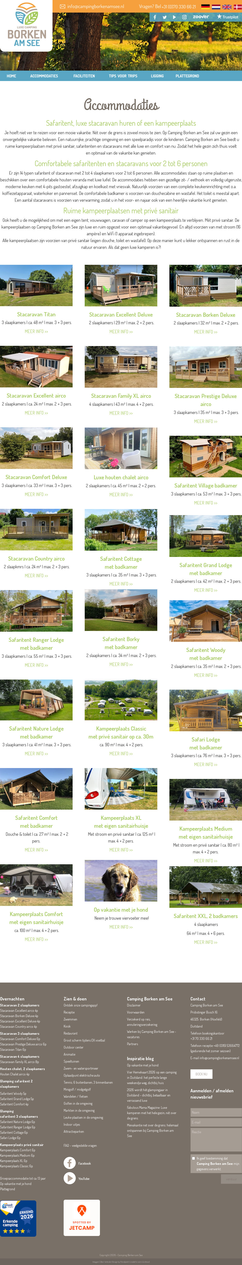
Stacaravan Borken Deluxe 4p (19, 1016)
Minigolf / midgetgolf (77, 1089)
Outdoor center (73, 1047)
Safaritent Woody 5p (13, 1093)
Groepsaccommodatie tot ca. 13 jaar (23, 1178)
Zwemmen (70, 1019)
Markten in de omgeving (79, 1110)
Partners (132, 1044)
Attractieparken (74, 1131)
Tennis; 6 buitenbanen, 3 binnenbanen (88, 1082)
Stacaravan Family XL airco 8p (19, 1062)
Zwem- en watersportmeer (81, 1068)
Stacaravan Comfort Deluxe (36, 476)
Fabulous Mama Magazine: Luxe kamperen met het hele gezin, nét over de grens (151, 1112)
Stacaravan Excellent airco (36, 395)
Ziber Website (105, 1261)
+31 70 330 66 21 (201, 1038)
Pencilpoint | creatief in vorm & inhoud (135, 1261)
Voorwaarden (135, 1012)
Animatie (69, 1054)
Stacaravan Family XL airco (121, 395)
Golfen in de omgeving (78, 1103)
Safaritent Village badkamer (205, 485)
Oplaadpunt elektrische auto (82, 1075)
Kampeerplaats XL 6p (13, 1161)
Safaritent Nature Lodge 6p (17, 1122)
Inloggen (96, 1261)
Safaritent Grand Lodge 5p (17, 1099)
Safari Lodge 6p (10, 1138)
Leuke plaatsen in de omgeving (83, 1117)
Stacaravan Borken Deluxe (205, 314)
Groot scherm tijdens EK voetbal (84, 1040)
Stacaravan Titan (36, 314)
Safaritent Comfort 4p (14, 1104)
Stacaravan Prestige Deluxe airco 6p (23, 1044)
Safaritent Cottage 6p (14, 1132)
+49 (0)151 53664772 (226, 1045)
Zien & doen (75, 998)
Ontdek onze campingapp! (81, 1005)
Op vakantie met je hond (121, 909)
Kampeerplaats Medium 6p (17, 1155)
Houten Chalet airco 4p (15, 1074)
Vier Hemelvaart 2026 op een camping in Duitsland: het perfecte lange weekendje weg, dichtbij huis (152, 1077)
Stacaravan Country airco (36, 558)
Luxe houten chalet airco (121, 477)
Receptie (69, 1012)
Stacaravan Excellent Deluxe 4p (20, 1021)
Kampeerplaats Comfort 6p (17, 1150)
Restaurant (70, 1033)
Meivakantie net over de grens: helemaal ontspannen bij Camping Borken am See (152, 1130)
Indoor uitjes (72, 1124)
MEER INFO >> (36, 331)
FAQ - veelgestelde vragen (80, 1145)
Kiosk (67, 1026)
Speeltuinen (71, 1061)
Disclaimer (134, 1005)
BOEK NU (201, 1074)
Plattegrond (7, 1189)
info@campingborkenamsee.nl (219, 1058)
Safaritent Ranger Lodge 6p (17, 1127)
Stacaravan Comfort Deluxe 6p (20, 1039)
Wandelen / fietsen (76, 1096)
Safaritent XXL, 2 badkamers (206, 915)
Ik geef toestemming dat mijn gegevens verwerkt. (218, 1163)
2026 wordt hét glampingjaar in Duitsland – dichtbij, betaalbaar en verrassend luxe (148, 1095)
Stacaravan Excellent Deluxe (121, 314)
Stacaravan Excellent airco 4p (19, 1010)
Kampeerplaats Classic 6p (16, 1166)
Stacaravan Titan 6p (13, 1049)
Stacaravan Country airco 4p (18, 1026)
